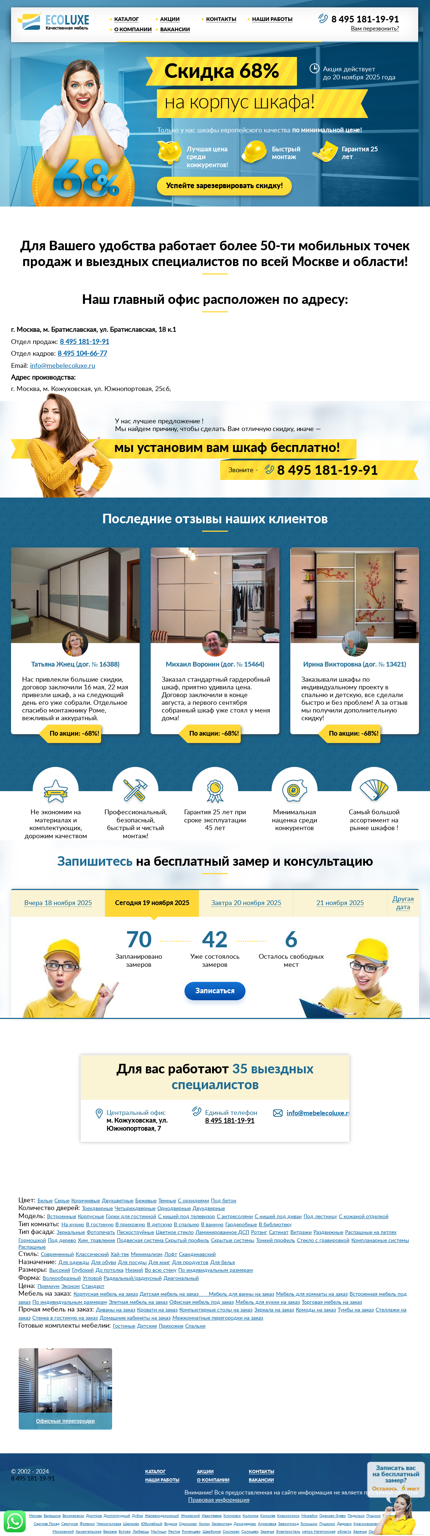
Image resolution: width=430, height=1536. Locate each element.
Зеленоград (222, 1523)
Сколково (231, 1530)
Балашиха (52, 1515)
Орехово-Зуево (332, 1515)
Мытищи (158, 1530)
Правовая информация (219, 1499)
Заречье (267, 1530)
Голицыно (309, 1523)
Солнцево (250, 1530)
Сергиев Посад (47, 1523)
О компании (133, 29)
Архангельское (88, 1530)
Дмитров (94, 1515)
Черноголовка (109, 1523)
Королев (267, 1515)
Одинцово (188, 1523)
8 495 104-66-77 (82, 353)
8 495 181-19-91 (365, 19)
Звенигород (288, 1523)
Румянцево (191, 1530)
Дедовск (344, 1523)
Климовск (232, 1515)
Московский (63, 1530)
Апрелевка (267, 1523)
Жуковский (190, 1515)
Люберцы (141, 1530)
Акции (170, 19)
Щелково (131, 1523)
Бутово (125, 1530)
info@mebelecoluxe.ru (62, 365)
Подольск (356, 1515)
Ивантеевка (212, 1515)
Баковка (110, 1530)
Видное (170, 1523)
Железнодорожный (162, 1515)
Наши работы (272, 19)
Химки (204, 1523)
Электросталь (288, 1530)
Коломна (250, 1515)
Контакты (221, 19)
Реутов (174, 1530)
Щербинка (212, 1530)
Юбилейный (151, 1523)
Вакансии (175, 29)
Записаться (215, 990)
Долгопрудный (117, 1515)
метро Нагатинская (319, 1530)
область (344, 1530)
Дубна (137, 1515)
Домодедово (245, 1523)
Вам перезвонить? (374, 29)
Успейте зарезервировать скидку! (224, 186)
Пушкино (327, 1523)
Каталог (126, 19)
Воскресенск (73, 1515)
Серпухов (69, 1523)
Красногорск (288, 1515)
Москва (35, 1515)
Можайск (309, 1515)
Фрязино (87, 1523)
